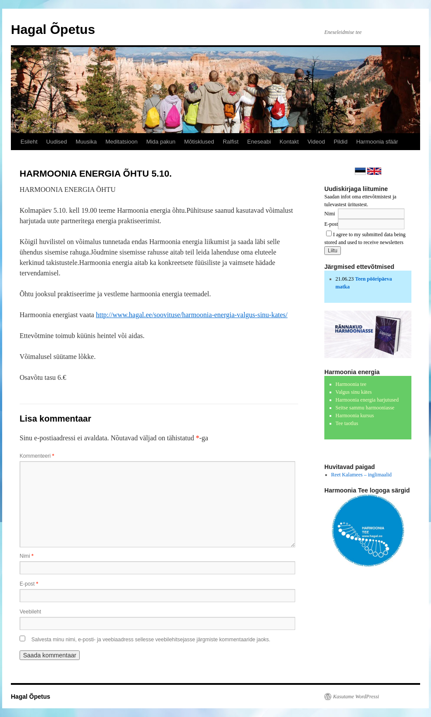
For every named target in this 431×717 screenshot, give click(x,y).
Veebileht (30, 612)
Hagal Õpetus (53, 29)
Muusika (86, 141)
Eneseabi (259, 141)
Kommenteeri (37, 456)
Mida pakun (160, 141)
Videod (316, 141)
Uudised (56, 141)
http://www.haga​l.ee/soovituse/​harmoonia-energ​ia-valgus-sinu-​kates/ (191, 314)
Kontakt (289, 141)
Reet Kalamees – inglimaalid (361, 475)
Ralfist (231, 141)
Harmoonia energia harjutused (367, 400)
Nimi (27, 556)
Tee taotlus (347, 423)
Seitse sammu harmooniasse (365, 408)
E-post (29, 584)
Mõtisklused (199, 141)
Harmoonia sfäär (377, 141)
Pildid (340, 141)
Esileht (28, 141)
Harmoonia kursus (355, 415)
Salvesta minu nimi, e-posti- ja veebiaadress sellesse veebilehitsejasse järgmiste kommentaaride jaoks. (150, 640)
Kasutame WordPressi (356, 697)
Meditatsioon (121, 141)
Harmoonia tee (351, 384)
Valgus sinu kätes (354, 392)
